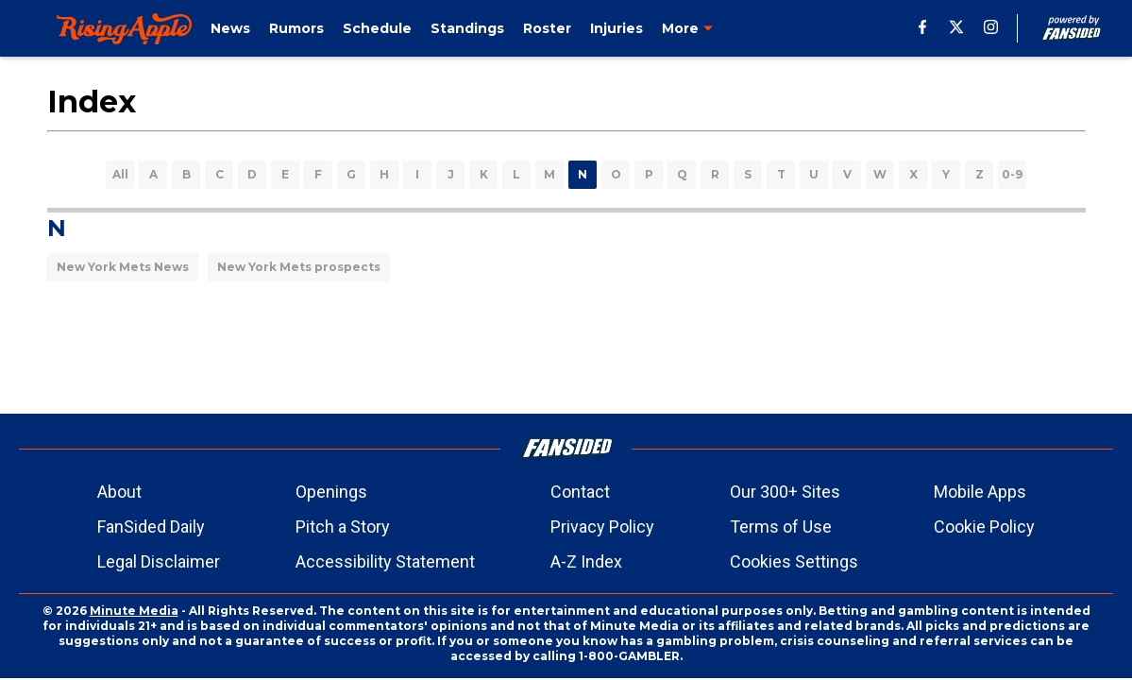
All (120, 174)
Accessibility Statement (385, 561)
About (119, 492)
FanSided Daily (151, 526)
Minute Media (134, 611)
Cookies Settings (794, 561)
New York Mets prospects (298, 267)
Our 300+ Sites (785, 492)
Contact (580, 492)
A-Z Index (586, 561)
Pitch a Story (343, 526)
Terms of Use (781, 526)
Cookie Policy (984, 526)
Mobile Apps (980, 492)
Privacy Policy (602, 526)
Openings (331, 492)
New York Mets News (123, 267)
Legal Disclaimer (158, 561)
